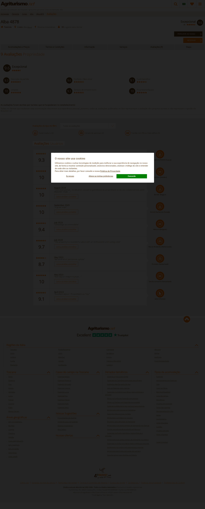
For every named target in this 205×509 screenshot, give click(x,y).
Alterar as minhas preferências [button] (101, 176)
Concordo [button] (132, 176)
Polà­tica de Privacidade (110, 171)
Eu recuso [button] (70, 176)
